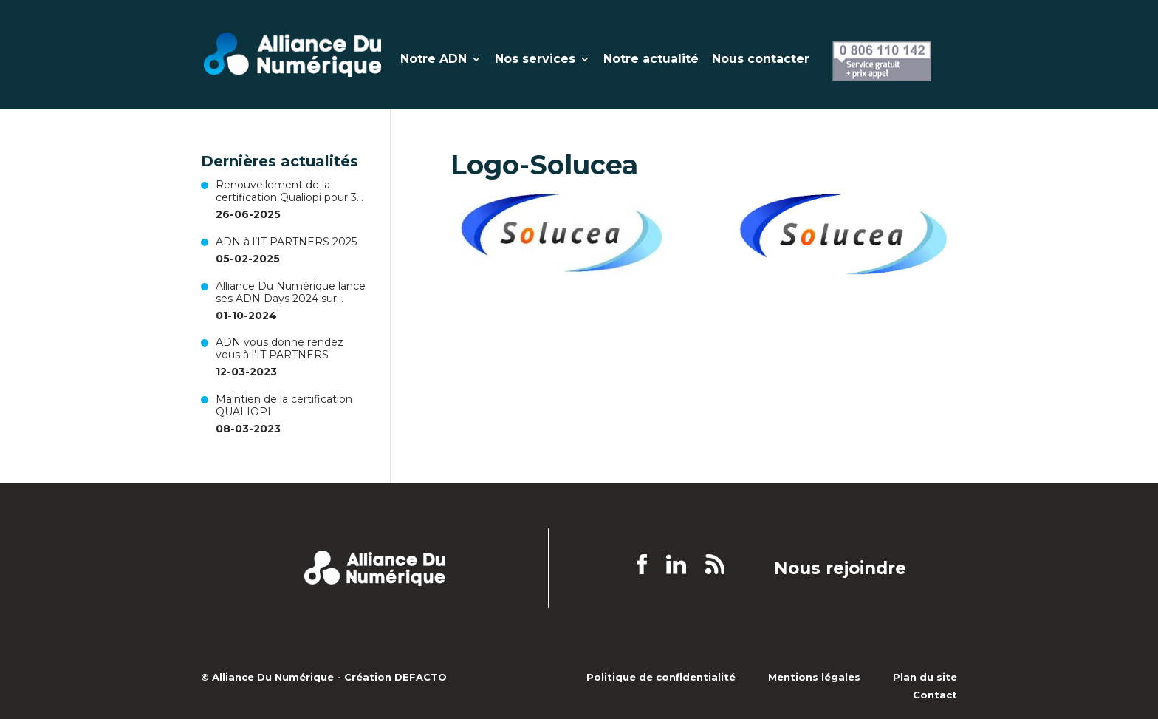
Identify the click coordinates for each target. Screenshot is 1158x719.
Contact (935, 695)
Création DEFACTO (395, 677)
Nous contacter (760, 60)
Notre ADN (433, 60)
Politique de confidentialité (661, 677)
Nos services (535, 60)
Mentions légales (814, 677)
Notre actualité (651, 60)
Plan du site (925, 677)
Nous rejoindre (840, 569)
